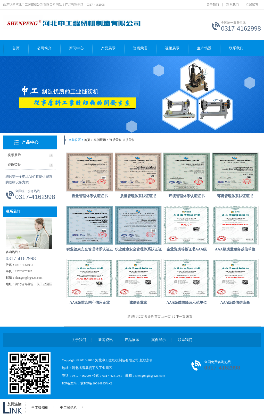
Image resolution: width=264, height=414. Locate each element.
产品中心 (30, 142)
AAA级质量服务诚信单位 (235, 249)
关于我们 (213, 4)
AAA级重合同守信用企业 (90, 302)
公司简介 (44, 48)
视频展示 (172, 48)
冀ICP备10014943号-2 (96, 383)
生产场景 (204, 48)
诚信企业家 (138, 302)
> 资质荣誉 (114, 140)
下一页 (181, 316)
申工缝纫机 (39, 408)
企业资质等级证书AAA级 (187, 249)
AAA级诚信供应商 (235, 302)
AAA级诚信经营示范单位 (187, 302)
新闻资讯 (105, 340)
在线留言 (252, 4)
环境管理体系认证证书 (187, 196)
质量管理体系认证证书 (90, 196)
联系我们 (232, 4)
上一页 (166, 316)
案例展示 (158, 340)
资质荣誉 (140, 48)
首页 (16, 48)
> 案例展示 (98, 140)
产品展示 (108, 48)
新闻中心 (76, 48)
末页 (189, 316)
